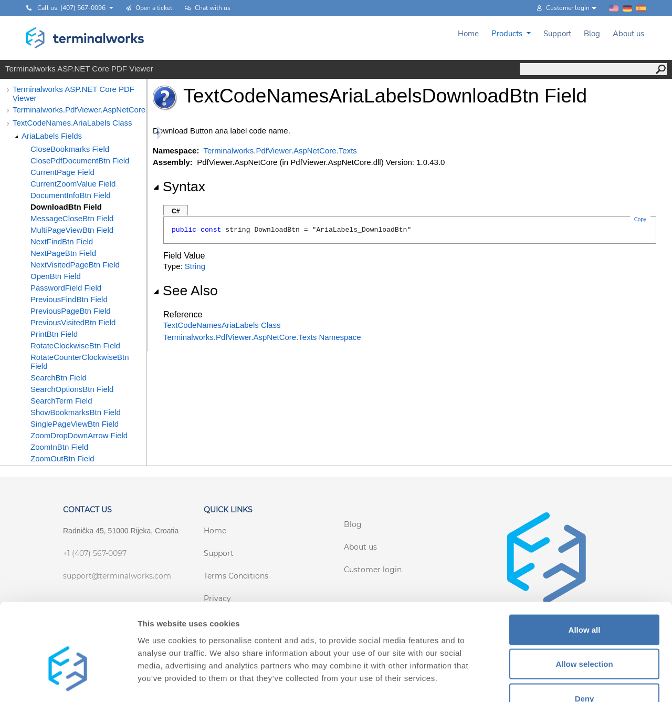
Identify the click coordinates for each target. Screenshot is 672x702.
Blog (592, 33)
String (195, 266)
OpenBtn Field (55, 276)
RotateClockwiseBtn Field (75, 345)
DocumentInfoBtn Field (70, 195)
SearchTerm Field (61, 400)
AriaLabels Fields (52, 135)
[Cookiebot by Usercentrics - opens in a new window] (68, 681)
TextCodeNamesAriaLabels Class (221, 325)
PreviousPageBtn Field (70, 310)
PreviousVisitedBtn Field (73, 322)
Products (507, 33)
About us (628, 33)
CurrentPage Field (62, 172)
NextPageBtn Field (63, 253)
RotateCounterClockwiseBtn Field (79, 361)
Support (557, 33)
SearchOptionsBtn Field (71, 389)
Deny (584, 632)
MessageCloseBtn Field (71, 218)
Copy (640, 219)
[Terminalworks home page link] (85, 37)
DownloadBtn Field (66, 206)
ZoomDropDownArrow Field (79, 435)
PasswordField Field (65, 287)
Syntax (179, 186)
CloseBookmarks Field (69, 148)
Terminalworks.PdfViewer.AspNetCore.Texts (79, 109)
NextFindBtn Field (61, 241)
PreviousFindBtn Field (69, 299)
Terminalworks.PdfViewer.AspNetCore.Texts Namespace (262, 337)
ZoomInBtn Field (59, 446)
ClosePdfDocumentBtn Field (79, 160)
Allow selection (584, 598)
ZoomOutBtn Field (62, 458)
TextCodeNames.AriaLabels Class (72, 122)
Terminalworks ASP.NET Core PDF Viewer (73, 93)
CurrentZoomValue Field (73, 183)
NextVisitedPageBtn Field (75, 264)
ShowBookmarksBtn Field (75, 412)
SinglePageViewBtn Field (74, 423)
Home (468, 33)
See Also (185, 290)
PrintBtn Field (54, 333)
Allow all (585, 564)
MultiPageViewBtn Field (71, 229)
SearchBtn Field (58, 377)
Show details (551, 681)
